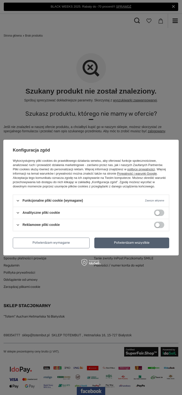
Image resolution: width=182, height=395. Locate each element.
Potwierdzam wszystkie (132, 243)
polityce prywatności (141, 169)
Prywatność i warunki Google (137, 173)
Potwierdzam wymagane (51, 243)
